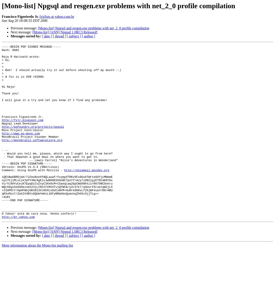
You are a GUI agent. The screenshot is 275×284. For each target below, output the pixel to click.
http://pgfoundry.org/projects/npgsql (33, 143)
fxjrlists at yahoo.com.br (57, 16)
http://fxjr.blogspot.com (22, 135)
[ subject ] (74, 36)
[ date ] (47, 36)
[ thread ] (59, 36)
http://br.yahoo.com (18, 252)
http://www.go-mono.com (21, 151)
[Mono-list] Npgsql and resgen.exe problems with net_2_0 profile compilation (93, 28)
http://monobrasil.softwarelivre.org (32, 159)
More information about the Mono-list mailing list (37, 280)
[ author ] (88, 36)
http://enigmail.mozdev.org (86, 195)
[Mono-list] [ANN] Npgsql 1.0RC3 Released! (65, 32)
